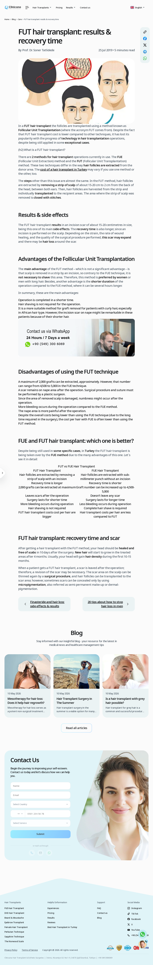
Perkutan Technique (14, 931)
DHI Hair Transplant (14, 913)
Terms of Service (30, 950)
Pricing (59, 7)
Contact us (85, 7)
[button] (138, 7)
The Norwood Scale (14, 941)
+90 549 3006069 (105, 957)
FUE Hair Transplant (14, 908)
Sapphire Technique (14, 936)
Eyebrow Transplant (14, 922)
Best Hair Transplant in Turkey (62, 927)
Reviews (51, 922)
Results (51, 917)
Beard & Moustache (14, 917)
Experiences (53, 908)
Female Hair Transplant (15, 927)
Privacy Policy (10, 950)
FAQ (99, 908)
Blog (99, 917)
